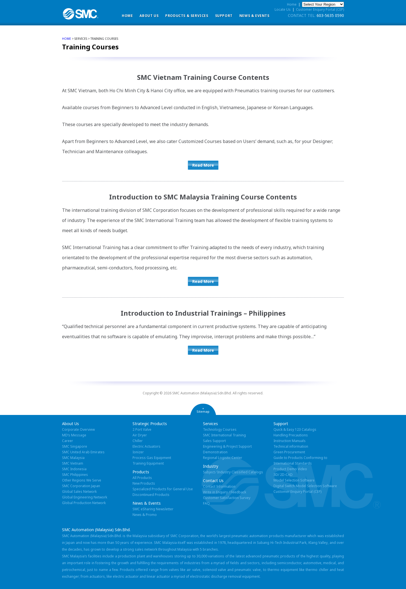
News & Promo (145, 514)
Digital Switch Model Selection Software (305, 485)
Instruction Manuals (289, 440)
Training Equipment (148, 463)
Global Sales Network (79, 491)
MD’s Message (74, 435)
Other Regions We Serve (81, 480)
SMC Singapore (74, 446)
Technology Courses (220, 429)
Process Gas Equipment (152, 457)
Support (224, 15)
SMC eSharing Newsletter (153, 509)
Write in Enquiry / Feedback (224, 492)
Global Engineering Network (84, 497)
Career (67, 440)
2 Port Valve (142, 429)
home (66, 39)
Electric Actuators (146, 446)
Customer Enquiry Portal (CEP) (320, 9)
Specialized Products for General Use (163, 489)
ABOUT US (149, 15)
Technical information (290, 446)
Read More (203, 165)
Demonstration (215, 452)
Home (127, 15)
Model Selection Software (294, 480)
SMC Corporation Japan (81, 485)
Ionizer (138, 452)
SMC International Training (224, 435)
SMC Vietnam (72, 463)
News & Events (254, 15)
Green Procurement (289, 452)
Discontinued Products (151, 494)
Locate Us (283, 9)
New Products (144, 483)
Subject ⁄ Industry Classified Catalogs (233, 472)
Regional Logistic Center (222, 457)
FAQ (206, 503)
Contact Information (219, 486)
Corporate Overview (78, 429)
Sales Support (214, 440)
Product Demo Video (290, 469)
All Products (142, 477)
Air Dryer (140, 435)
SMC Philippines (75, 474)
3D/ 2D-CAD (283, 474)
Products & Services (186, 15)
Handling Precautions (290, 435)
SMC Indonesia (74, 469)
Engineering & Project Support (227, 446)
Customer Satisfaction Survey (226, 497)
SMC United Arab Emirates (83, 452)
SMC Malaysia (73, 457)
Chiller (138, 440)
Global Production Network (84, 502)
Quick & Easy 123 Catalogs (294, 429)
